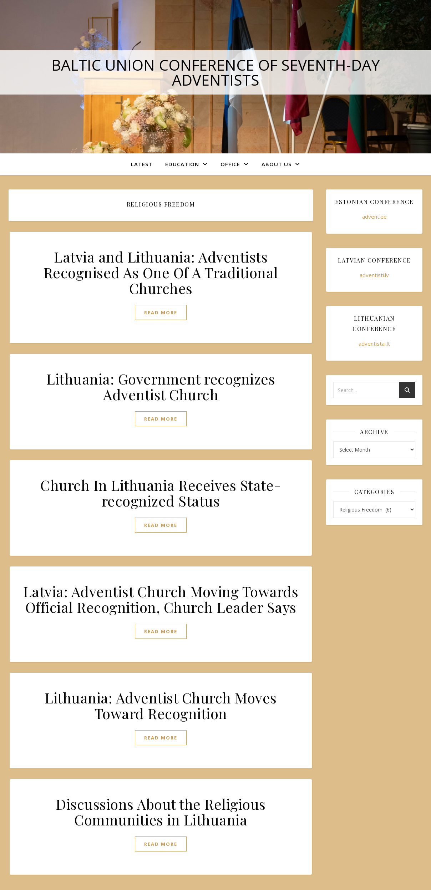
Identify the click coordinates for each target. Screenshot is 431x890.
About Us (276, 164)
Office (230, 164)
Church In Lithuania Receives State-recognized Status (160, 492)
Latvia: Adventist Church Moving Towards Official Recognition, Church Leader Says (161, 599)
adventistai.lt (374, 343)
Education (182, 164)
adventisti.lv (374, 275)
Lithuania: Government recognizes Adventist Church (160, 386)
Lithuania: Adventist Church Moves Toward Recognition (161, 705)
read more (160, 312)
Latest (141, 164)
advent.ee (374, 216)
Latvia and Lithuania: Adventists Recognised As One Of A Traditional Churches (161, 272)
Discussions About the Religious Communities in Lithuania (161, 811)
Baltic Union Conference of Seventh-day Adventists (215, 72)
